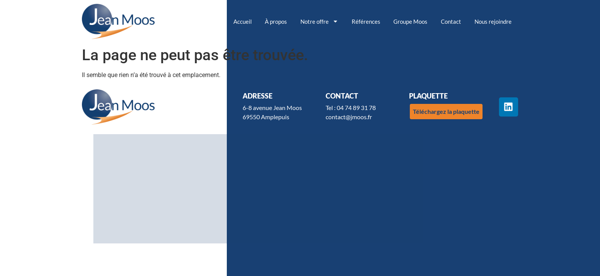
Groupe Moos (410, 21)
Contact (451, 21)
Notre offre (319, 21)
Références (366, 21)
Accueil (242, 21)
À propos (276, 21)
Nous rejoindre (493, 21)
